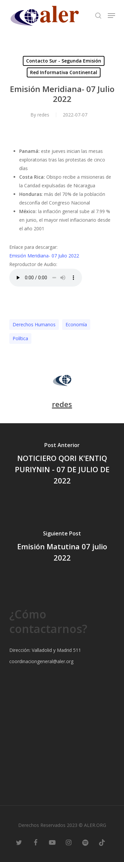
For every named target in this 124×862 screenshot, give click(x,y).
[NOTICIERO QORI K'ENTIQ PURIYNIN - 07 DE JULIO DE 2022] (62, 464)
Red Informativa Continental (63, 72)
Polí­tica (20, 338)
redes (43, 115)
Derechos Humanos (34, 324)
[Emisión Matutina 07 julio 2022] (62, 547)
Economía (76, 324)
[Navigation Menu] (111, 15)
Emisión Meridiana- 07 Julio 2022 (44, 255)
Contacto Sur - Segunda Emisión (63, 61)
